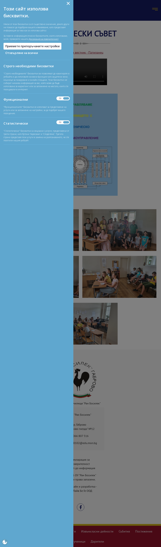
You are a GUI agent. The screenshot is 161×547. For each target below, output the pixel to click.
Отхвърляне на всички (21, 53)
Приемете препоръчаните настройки (32, 46)
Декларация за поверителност (44, 39)
